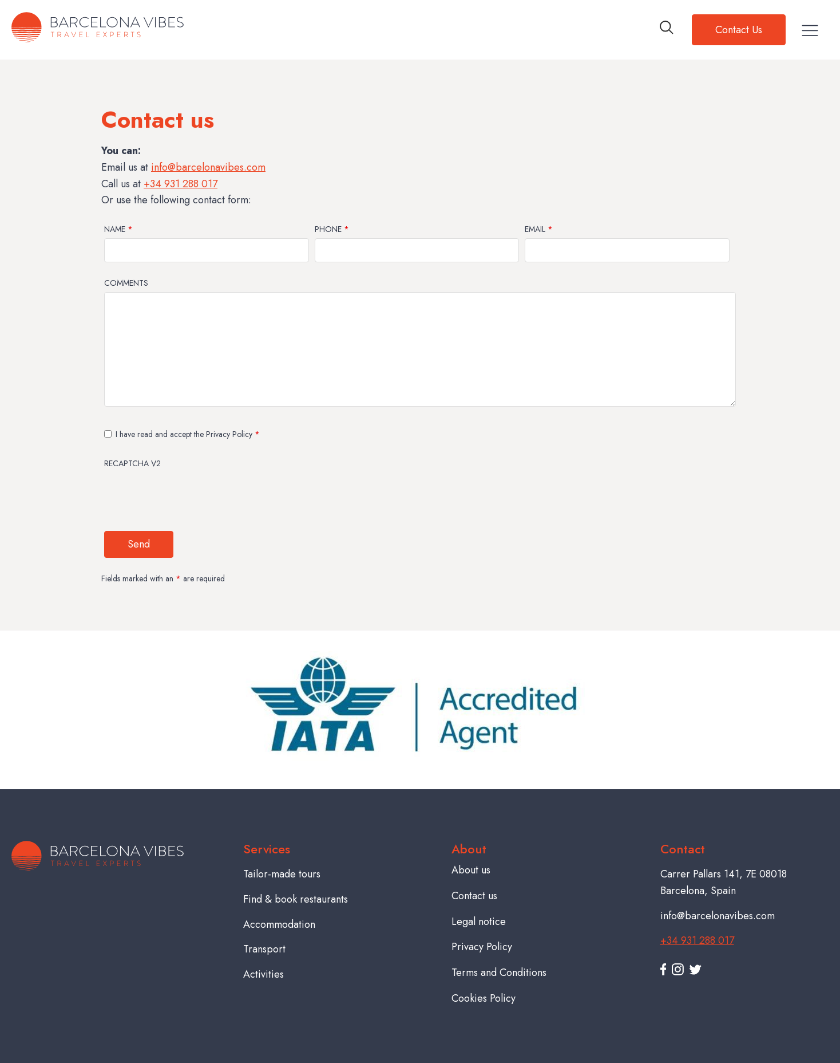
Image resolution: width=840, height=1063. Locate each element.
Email (539, 229)
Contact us (474, 895)
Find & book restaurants (295, 899)
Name (118, 229)
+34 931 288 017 (180, 183)
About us (470, 870)
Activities (263, 974)
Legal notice (478, 921)
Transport (264, 949)
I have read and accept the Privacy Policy (188, 434)
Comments (126, 283)
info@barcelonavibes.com (208, 167)
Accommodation (279, 924)
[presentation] (191, 494)
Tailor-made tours (281, 874)
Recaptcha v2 (132, 463)
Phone (332, 229)
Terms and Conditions (498, 972)
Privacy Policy (481, 946)
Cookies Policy (483, 998)
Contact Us (738, 29)
